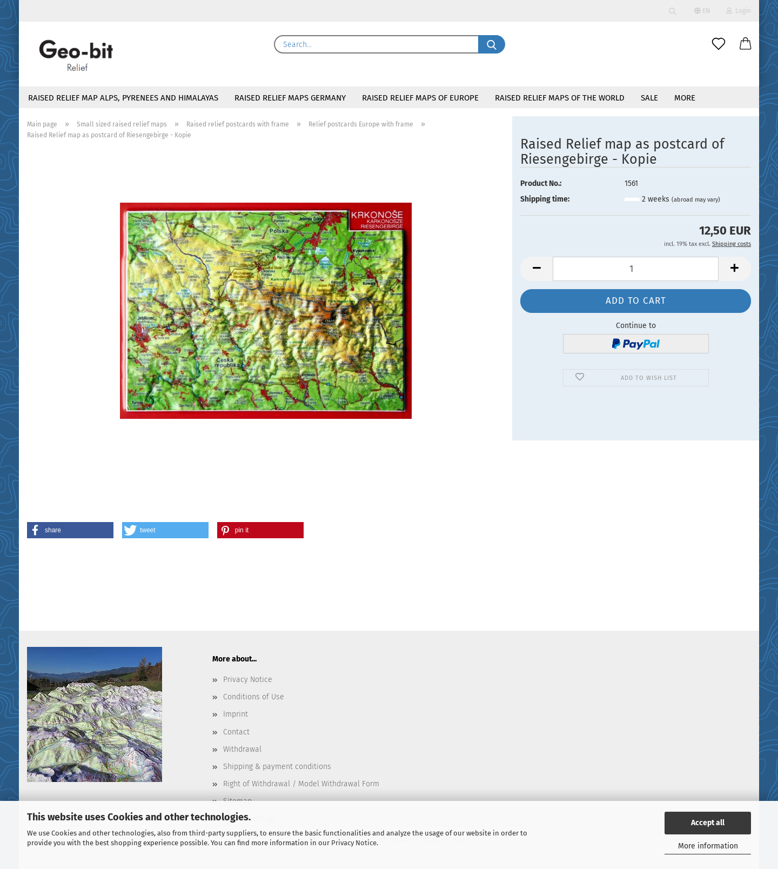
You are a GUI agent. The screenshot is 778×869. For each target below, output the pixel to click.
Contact (236, 732)
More (684, 98)
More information (708, 846)
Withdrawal (242, 749)
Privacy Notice (354, 843)
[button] (745, 44)
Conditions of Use (253, 696)
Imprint (235, 714)
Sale (649, 98)
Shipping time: (544, 199)
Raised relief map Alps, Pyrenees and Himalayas (123, 98)
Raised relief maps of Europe (420, 98)
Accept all (708, 822)
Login (738, 11)
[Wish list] (718, 44)
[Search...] (491, 44)
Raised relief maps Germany (290, 98)
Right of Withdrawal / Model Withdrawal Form (301, 783)
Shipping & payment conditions (277, 766)
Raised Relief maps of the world (560, 98)
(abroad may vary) (696, 199)
